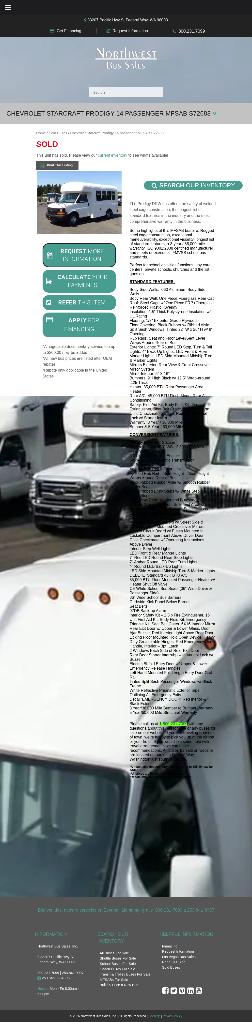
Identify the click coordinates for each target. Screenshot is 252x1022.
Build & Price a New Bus (119, 985)
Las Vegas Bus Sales (179, 957)
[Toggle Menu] (8, 7)
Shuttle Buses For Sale (118, 958)
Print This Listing (56, 165)
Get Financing (69, 31)
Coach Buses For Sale (117, 969)
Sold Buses (58, 133)
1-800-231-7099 (173, 724)
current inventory (112, 155)
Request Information (130, 31)
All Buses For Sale (114, 953)
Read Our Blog (174, 962)
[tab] (79, 255)
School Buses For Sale (118, 964)
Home (41, 133)
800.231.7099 (191, 31)
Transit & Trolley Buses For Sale (125, 974)
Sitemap (154, 1016)
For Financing (72, 325)
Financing (169, 946)
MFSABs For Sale (114, 980)
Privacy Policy (172, 1016)
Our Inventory (193, 185)
